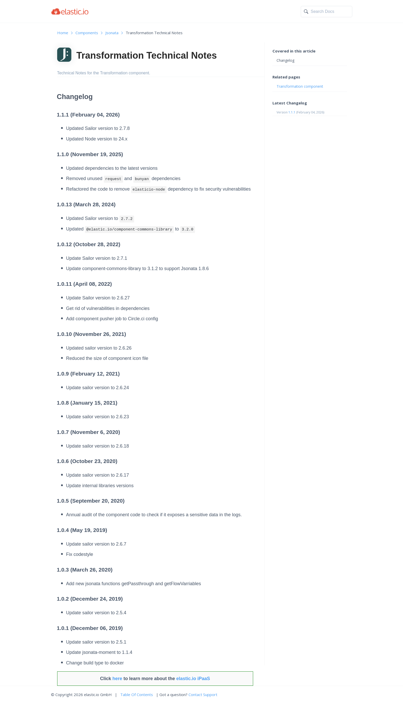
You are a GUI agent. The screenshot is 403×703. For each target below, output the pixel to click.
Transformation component (300, 86)
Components (86, 32)
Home (62, 32)
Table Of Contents (136, 694)
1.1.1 (291, 112)
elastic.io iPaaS (193, 678)
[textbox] (330, 11)
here (117, 678)
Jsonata (111, 32)
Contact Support (202, 694)
